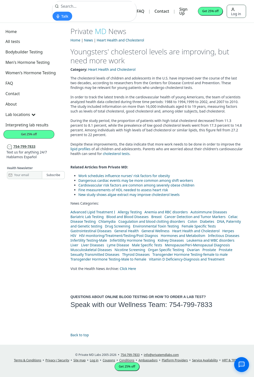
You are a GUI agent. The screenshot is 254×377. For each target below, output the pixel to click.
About (11, 104)
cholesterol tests (116, 153)
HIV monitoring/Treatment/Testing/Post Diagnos (118, 235)
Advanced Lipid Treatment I (92, 212)
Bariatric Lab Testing (87, 216)
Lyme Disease (118, 245)
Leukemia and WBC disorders (210, 240)
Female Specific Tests (199, 226)
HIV (73, 235)
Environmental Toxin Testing (156, 226)
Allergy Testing (130, 212)
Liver (74, 245)
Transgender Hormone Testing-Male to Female (108, 259)
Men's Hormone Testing (27, 62)
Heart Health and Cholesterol (120, 40)
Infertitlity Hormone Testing (132, 240)
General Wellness (155, 230)
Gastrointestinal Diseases (91, 230)
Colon (192, 221)
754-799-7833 (190, 304)
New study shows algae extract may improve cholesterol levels (129, 194)
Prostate (209, 249)
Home (11, 31)
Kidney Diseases (171, 240)
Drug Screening (117, 226)
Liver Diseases (92, 245)
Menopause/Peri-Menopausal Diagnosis (197, 245)
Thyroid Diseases (136, 254)
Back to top (79, 335)
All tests (12, 41)
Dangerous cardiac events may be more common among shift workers (135, 180)
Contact (162, 11)
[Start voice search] (62, 16)
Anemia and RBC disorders (166, 212)
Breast (156, 216)
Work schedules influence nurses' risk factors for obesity (124, 175)
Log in (236, 11)
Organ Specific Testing (166, 249)
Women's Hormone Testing (30, 72)
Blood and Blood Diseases (127, 216)
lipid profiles (80, 149)
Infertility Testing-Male (88, 240)
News (88, 40)
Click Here (128, 268)
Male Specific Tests (147, 245)
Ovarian (193, 249)
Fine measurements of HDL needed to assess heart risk (123, 190)
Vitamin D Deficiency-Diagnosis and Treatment (187, 259)
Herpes (228, 230)
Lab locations (20, 114)
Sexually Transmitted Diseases (95, 254)
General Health (126, 230)
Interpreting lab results (26, 125)
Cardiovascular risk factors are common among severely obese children (136, 185)
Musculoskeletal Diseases (91, 249)
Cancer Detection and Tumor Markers (194, 216)
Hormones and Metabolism (183, 235)
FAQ (140, 11)
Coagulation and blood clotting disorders (151, 221)
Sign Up (183, 11)
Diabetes (207, 221)
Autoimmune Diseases (208, 212)
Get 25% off (210, 11)
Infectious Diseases (223, 235)
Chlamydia (107, 221)
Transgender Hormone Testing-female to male (190, 254)
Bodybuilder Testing (24, 52)
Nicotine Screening (130, 249)
